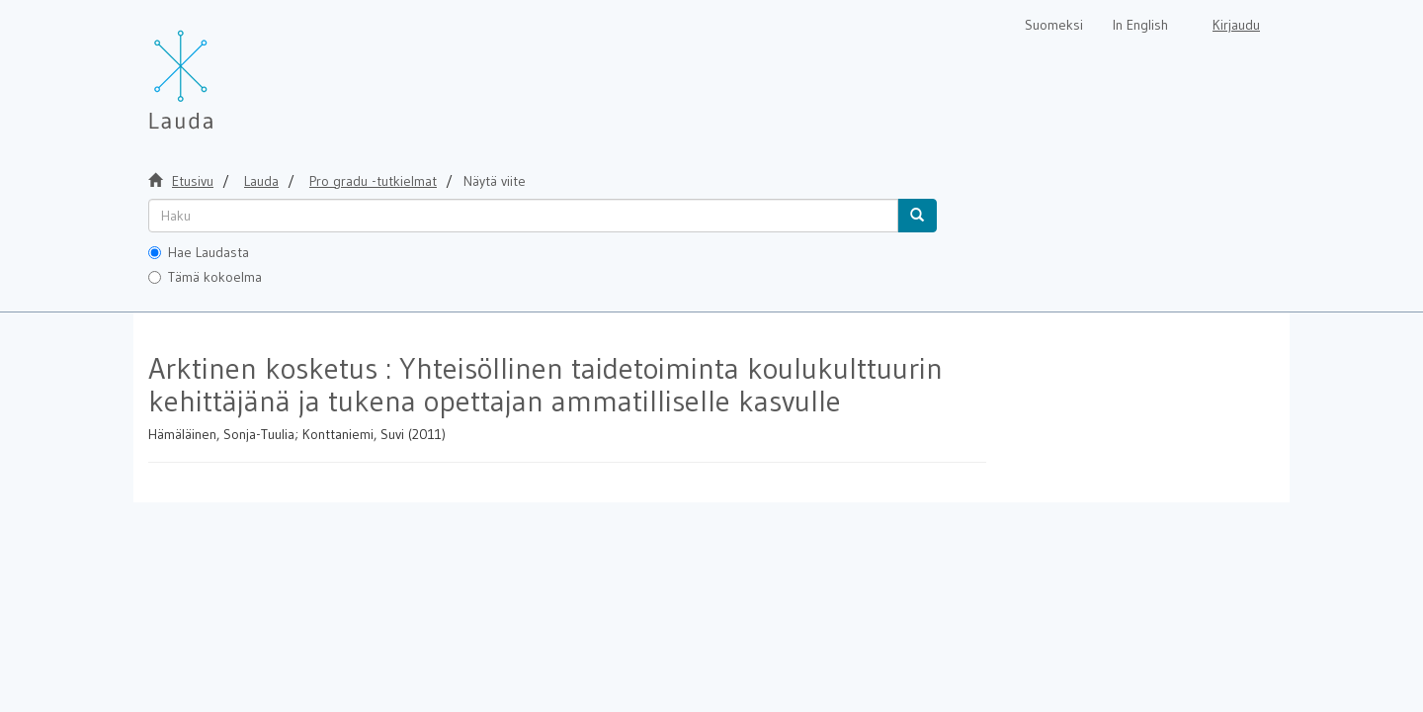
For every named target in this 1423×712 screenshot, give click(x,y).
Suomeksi (1054, 25)
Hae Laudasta (198, 252)
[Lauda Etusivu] (222, 69)
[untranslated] (523, 215)
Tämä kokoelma (205, 277)
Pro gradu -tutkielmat (373, 181)
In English (1140, 25)
